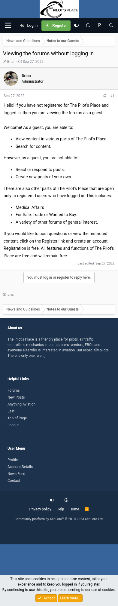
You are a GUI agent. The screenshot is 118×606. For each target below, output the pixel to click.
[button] (7, 25)
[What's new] (99, 26)
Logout (13, 425)
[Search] (111, 26)
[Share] (104, 95)
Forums (14, 390)
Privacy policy (40, 509)
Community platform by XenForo (59, 519)
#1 (112, 96)
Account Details (20, 467)
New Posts (16, 397)
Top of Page (17, 418)
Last (11, 411)
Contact (14, 481)
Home (74, 509)
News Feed (16, 474)
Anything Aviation (21, 404)
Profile (13, 460)
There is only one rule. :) (27, 356)
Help (60, 509)
